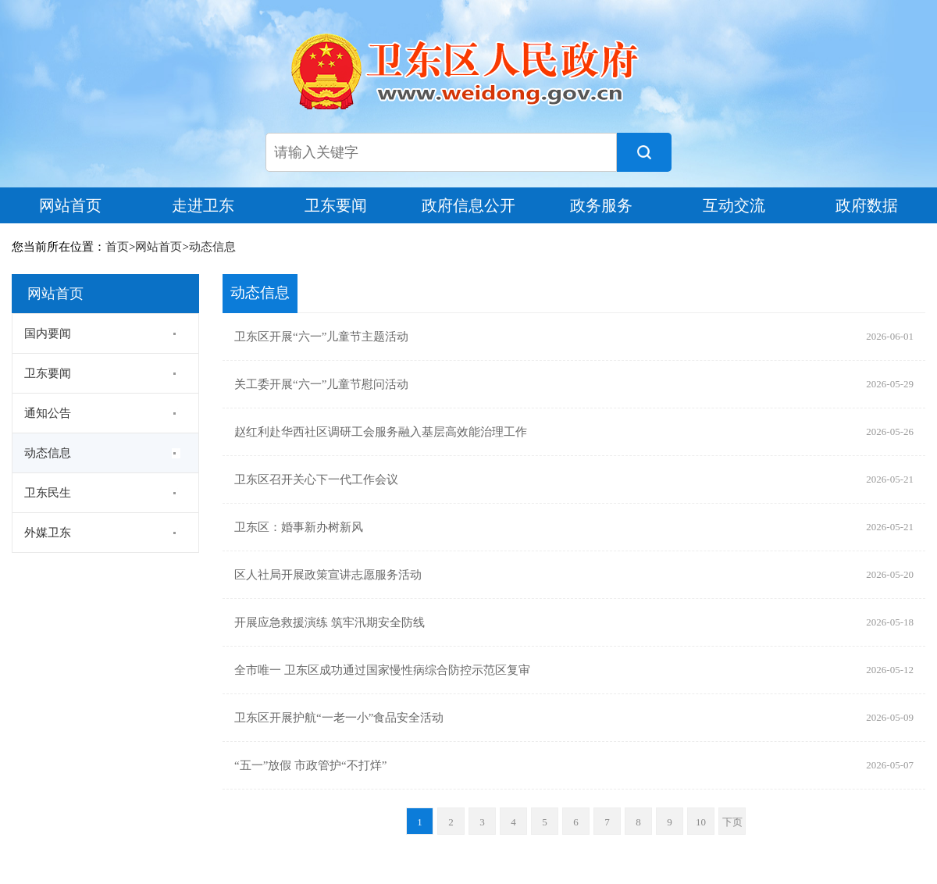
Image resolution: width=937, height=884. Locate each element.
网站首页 (70, 205)
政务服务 (601, 205)
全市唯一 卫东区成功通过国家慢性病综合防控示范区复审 (382, 670)
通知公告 (47, 413)
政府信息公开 (468, 205)
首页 (117, 247)
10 (701, 822)
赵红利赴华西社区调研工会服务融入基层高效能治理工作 (380, 432)
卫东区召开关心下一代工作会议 (316, 479)
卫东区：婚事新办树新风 (298, 527)
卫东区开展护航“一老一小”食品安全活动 (339, 717)
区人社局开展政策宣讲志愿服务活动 (328, 575)
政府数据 (866, 205)
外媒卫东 (47, 532)
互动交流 (734, 205)
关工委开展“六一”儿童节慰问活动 (321, 384)
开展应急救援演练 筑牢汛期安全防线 (329, 622)
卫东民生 (47, 493)
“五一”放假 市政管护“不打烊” (310, 765)
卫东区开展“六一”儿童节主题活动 (321, 336)
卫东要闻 (336, 205)
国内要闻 (47, 333)
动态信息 (212, 247)
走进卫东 (203, 205)
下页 (732, 822)
